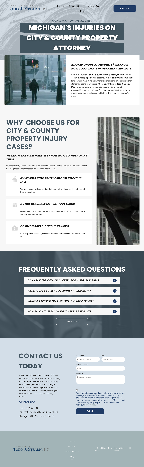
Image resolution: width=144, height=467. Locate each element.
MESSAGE (79, 374)
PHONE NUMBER (82, 365)
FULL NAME (80, 356)
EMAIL (103, 356)
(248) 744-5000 (28, 408)
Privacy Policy (90, 405)
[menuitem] (61, 6)
